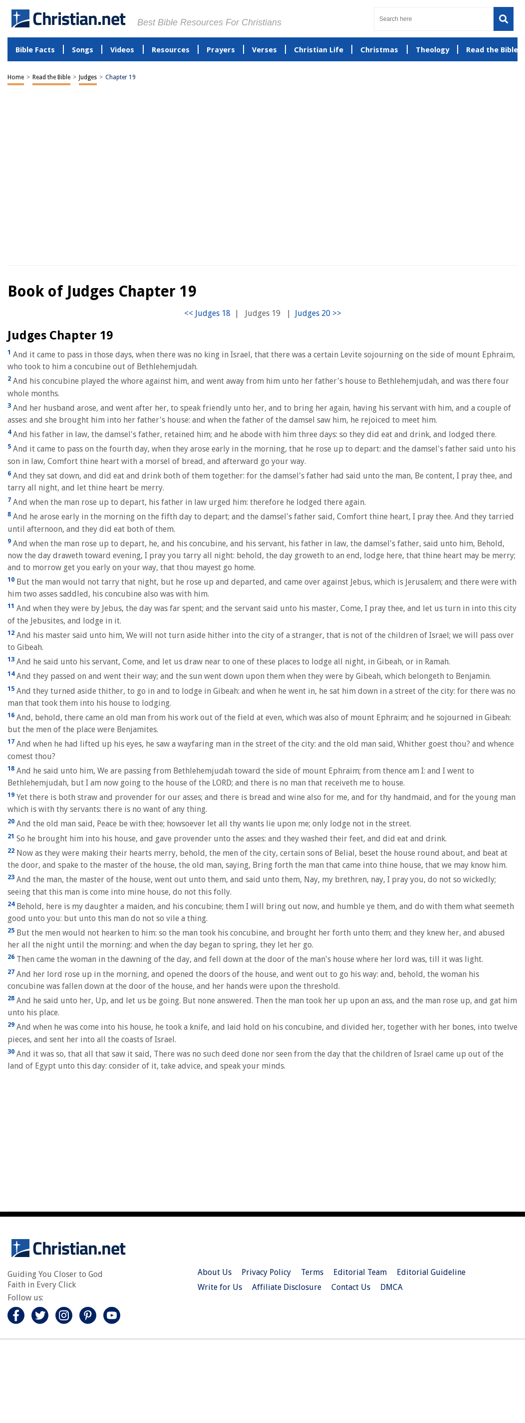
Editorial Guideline (431, 1272)
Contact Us (350, 1287)
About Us (215, 1272)
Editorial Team (360, 1272)
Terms (312, 1272)
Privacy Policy (266, 1272)
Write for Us (220, 1287)
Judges (88, 77)
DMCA (391, 1287)
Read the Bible (51, 77)
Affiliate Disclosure (286, 1287)
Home (15, 77)
